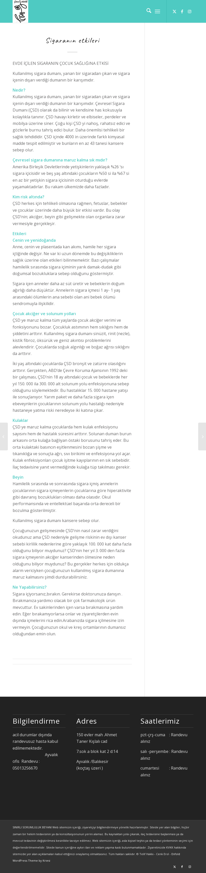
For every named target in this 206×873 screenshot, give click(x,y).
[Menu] (157, 11)
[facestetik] (20, 11)
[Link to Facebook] (182, 11)
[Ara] (146, 11)
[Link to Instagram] (189, 11)
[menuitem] (146, 11)
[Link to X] (174, 11)
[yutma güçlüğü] (4, 436)
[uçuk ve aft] (202, 436)
